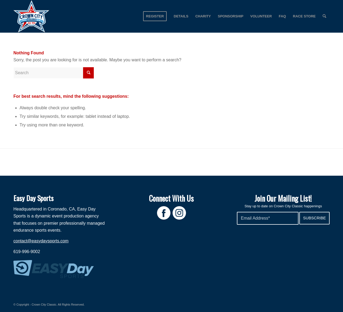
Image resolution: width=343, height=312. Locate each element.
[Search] (324, 16)
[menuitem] (155, 16)
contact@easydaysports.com (41, 241)
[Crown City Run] (31, 16)
